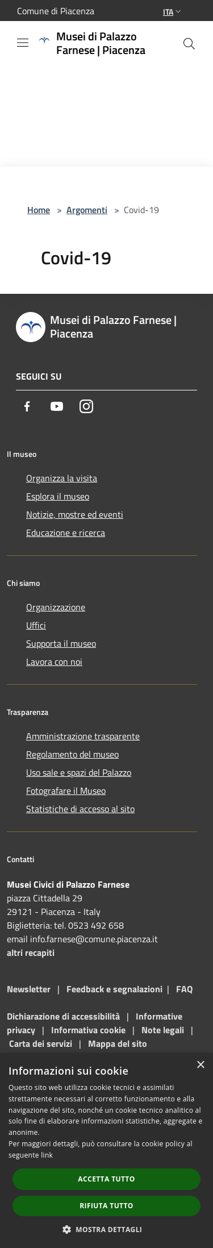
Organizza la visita (61, 478)
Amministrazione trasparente (83, 736)
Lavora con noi (54, 661)
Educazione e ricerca (65, 532)
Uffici (36, 625)
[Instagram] (86, 406)
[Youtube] (56, 406)
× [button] (200, 1065)
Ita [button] (173, 12)
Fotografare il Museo (66, 790)
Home (38, 210)
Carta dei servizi (40, 1043)
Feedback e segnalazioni (114, 989)
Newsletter (29, 989)
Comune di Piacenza (55, 11)
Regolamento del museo (72, 754)
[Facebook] (27, 406)
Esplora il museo (57, 496)
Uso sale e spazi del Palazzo (78, 772)
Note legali (162, 1030)
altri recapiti (31, 952)
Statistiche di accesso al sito (80, 809)
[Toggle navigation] (23, 42)
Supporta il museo (61, 643)
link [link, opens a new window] (47, 1155)
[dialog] (106, 1150)
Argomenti (86, 210)
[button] (107, 1229)
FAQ (184, 989)
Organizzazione (55, 607)
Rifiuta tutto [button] (106, 1205)
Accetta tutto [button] (106, 1179)
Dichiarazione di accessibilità (63, 1016)
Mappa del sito (117, 1043)
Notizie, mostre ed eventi (74, 514)
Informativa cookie (88, 1030)
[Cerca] (189, 44)
